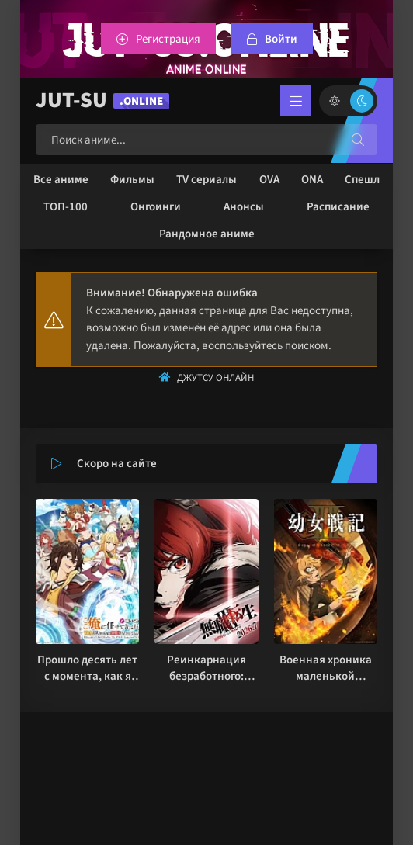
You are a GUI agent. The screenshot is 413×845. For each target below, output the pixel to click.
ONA (312, 179)
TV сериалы (206, 179)
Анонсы (244, 207)
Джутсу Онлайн (215, 378)
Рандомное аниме (207, 234)
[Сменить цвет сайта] (348, 100)
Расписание (338, 207)
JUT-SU (102, 100)
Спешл (362, 179)
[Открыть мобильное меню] (295, 100)
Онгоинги (155, 207)
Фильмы (132, 179)
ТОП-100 (65, 207)
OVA (269, 179)
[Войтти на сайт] (272, 38)
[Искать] (357, 139)
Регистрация (168, 39)
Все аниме (60, 179)
